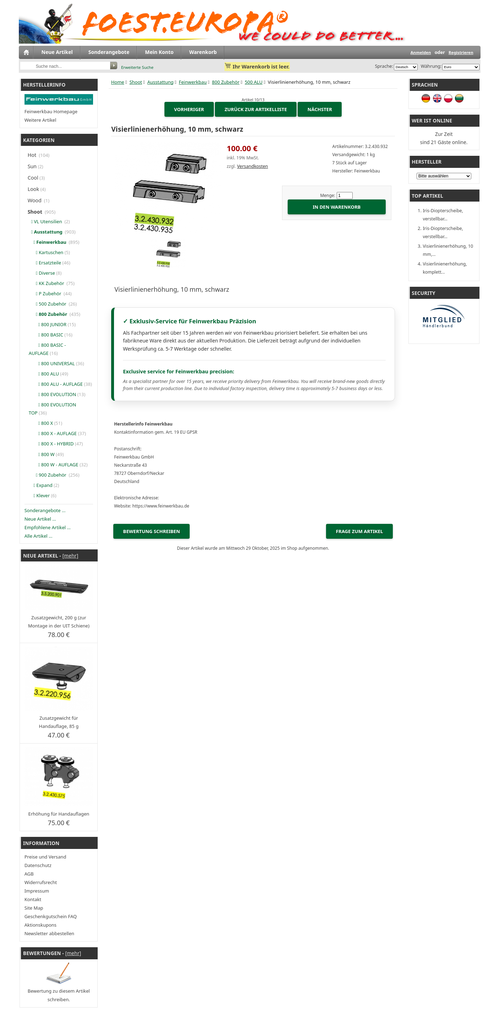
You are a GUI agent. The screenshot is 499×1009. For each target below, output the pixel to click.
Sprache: (384, 66)
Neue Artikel (57, 52)
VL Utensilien (46, 221)
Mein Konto (159, 52)
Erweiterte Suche (137, 67)
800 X (41, 423)
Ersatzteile (45, 262)
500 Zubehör (48, 304)
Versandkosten (252, 166)
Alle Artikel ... (39, 536)
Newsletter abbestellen (49, 933)
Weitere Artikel (40, 120)
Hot (33, 155)
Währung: (429, 66)
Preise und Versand (45, 857)
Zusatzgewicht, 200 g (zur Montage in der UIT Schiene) (59, 621)
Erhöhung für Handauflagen (58, 814)
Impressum (37, 891)
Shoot (135, 82)
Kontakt (33, 899)
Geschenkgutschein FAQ (51, 916)
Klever (39, 495)
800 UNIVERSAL (52, 363)
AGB (29, 874)
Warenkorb (203, 52)
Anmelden (421, 52)
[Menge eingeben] (345, 195)
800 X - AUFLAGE (53, 433)
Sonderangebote (108, 52)
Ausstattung (160, 82)
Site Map (34, 908)
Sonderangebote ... (45, 510)
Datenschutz (38, 865)
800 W (42, 454)
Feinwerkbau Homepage (51, 111)
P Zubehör (46, 293)
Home (117, 82)
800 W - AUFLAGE (53, 464)
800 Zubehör (225, 82)
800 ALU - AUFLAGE (56, 384)
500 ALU (253, 82)
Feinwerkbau (193, 82)
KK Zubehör (47, 283)
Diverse (42, 273)
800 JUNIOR (47, 324)
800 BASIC (46, 334)
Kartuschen (46, 252)
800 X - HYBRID (51, 443)
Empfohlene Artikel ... (48, 527)
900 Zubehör (48, 475)
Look (33, 189)
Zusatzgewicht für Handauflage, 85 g (59, 722)
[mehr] (70, 555)
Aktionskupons (40, 925)
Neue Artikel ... (40, 519)
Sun (32, 166)
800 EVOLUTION (52, 394)
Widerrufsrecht (41, 882)
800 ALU (44, 374)
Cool (33, 177)
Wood (35, 200)
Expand (41, 485)
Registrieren (461, 52)
